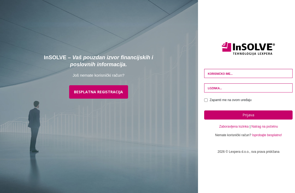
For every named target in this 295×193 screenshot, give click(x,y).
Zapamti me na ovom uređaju (227, 100)
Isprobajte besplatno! (267, 135)
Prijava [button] (248, 114)
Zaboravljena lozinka (234, 126)
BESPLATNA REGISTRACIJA (98, 91)
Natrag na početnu (264, 126)
